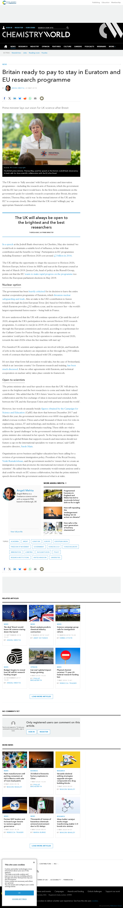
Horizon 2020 (54, 547)
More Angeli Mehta (54, 483)
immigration (16, 552)
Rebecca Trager (68, 683)
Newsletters (16, 53)
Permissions (68, 880)
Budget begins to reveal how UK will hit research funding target (14, 672)
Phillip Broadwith (36, 679)
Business (34, 771)
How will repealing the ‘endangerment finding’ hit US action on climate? (72, 512)
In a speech (7, 244)
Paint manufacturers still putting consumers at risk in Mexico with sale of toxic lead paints (14, 777)
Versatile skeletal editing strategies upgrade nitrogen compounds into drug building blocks (66, 778)
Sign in (31, 732)
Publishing (96, 2)
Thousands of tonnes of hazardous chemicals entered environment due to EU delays (40, 822)
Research (61, 771)
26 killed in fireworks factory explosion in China (39, 776)
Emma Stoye (66, 638)
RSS (55, 864)
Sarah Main (27, 446)
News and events (44, 891)
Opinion (33, 667)
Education (105, 2)
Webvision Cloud (116, 906)
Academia (15, 541)
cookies (95, 901)
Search (68, 28)
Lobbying (29, 552)
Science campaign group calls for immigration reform (68, 629)
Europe (47, 541)
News (4, 64)
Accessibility (55, 880)
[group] (111, 46)
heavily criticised (37, 291)
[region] (19, 882)
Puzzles (44, 53)
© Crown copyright (18, 167)
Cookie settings (19, 899)
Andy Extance (40, 638)
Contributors (45, 864)
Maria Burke (39, 832)
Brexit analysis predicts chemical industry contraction (40, 629)
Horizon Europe (70, 547)
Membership (116, 2)
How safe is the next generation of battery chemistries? (71, 526)
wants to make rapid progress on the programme (49, 274)
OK (19, 893)
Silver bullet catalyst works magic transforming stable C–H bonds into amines (67, 822)
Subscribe (30, 28)
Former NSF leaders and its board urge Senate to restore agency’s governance (14, 822)
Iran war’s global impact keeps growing (40, 671)
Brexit (25, 541)
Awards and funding (76, 891)
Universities (55, 557)
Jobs (25, 53)
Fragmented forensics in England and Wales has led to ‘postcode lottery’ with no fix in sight (72, 497)
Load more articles (41, 697)
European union (61, 541)
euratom (36, 541)
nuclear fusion (43, 552)
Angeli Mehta (18, 88)
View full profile (17, 532)
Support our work (113, 891)
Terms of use (42, 880)
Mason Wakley (14, 787)
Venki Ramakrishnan (12, 461)
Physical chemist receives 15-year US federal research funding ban (68, 673)
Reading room (34, 53)
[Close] (34, 862)
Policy (56, 552)
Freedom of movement (20, 547)
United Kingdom (39, 557)
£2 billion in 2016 (63, 255)
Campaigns (59, 891)
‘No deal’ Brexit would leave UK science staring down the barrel (14, 629)
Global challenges (95, 891)
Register (19, 28)
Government (39, 547)
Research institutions (20, 557)
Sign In (9, 28)
